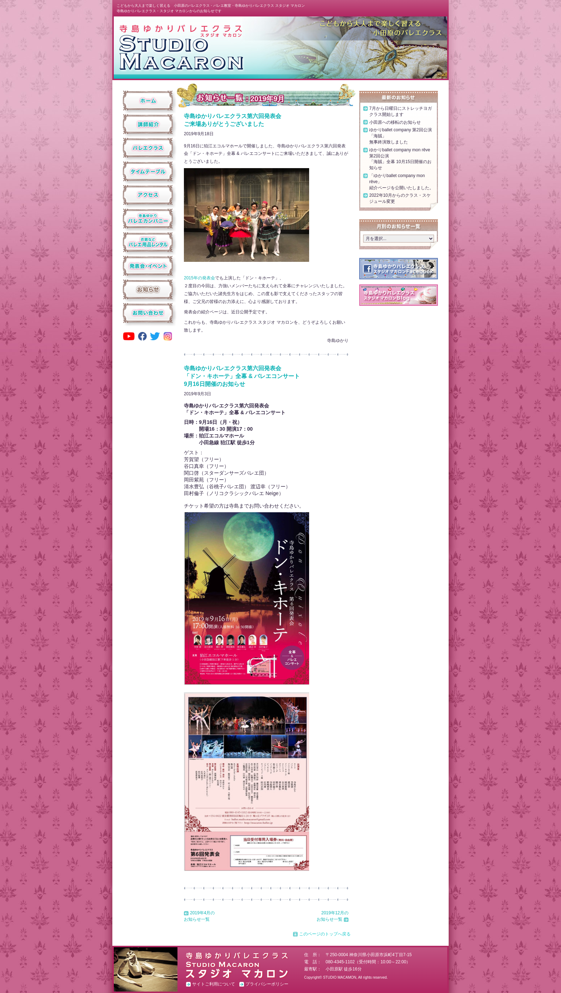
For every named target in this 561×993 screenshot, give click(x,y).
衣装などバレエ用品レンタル (148, 242)
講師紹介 (148, 124)
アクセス (148, 195)
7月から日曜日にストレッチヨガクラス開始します (400, 111)
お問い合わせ (148, 313)
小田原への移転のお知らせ (395, 122)
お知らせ (148, 289)
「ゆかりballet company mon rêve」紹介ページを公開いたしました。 (401, 181)
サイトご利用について (213, 984)
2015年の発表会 (199, 277)
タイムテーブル (148, 171)
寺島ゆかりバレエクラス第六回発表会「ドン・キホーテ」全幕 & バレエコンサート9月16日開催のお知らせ (242, 376)
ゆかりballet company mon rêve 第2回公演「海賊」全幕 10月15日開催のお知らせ (400, 158)
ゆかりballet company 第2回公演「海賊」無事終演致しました (400, 136)
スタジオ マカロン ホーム (181, 47)
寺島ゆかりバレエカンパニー (148, 218)
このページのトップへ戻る (325, 933)
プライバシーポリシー (266, 984)
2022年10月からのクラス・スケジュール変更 (400, 198)
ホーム (148, 100)
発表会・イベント (148, 265)
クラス (148, 147)
